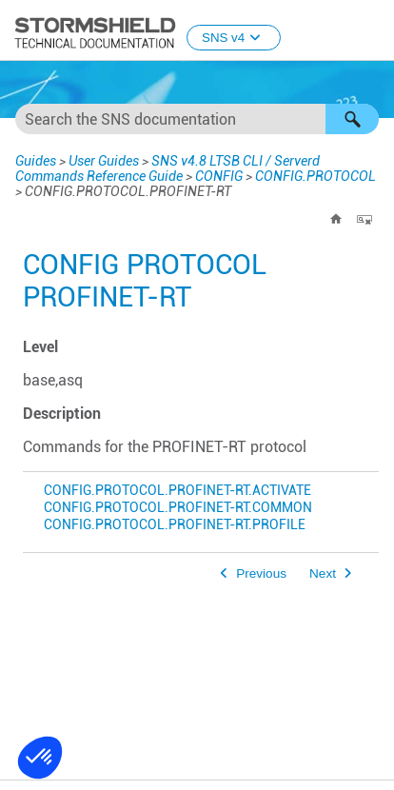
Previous (261, 573)
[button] (352, 119)
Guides (35, 160)
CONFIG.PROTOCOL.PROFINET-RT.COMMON (178, 508)
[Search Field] (197, 119)
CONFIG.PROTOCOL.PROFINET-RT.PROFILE (174, 525)
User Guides (104, 160)
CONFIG (219, 176)
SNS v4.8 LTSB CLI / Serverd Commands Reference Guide (167, 168)
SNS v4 (234, 37)
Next (322, 573)
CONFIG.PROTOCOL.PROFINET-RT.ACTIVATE (177, 491)
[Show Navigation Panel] (371, 31)
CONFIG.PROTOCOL (315, 176)
